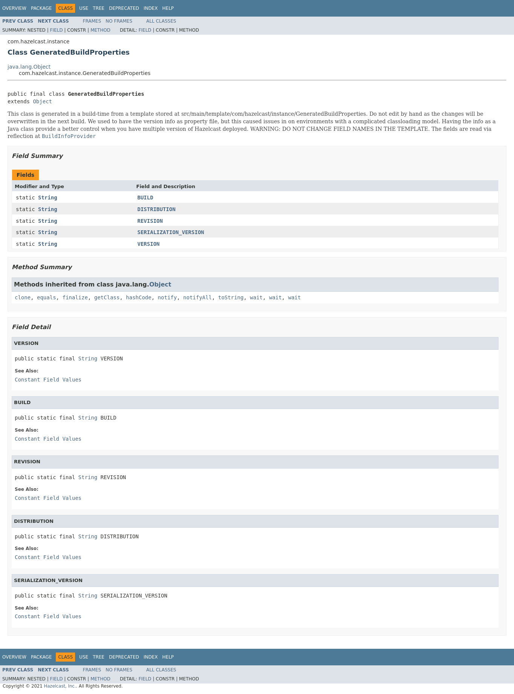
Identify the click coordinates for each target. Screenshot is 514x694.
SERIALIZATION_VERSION (170, 232)
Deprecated (124, 8)
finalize (74, 297)
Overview (14, 8)
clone (23, 297)
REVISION (150, 221)
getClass (107, 297)
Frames (92, 21)
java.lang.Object (29, 67)
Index (151, 8)
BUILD (145, 198)
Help (168, 8)
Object (42, 101)
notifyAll (197, 297)
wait (256, 297)
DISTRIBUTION (156, 209)
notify (167, 297)
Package (41, 8)
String (47, 198)
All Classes (161, 21)
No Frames (119, 21)
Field (56, 30)
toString (231, 297)
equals (46, 297)
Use (83, 8)
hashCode (138, 297)
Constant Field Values (48, 380)
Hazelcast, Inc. (60, 686)
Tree (98, 8)
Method (100, 30)
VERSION (148, 244)
